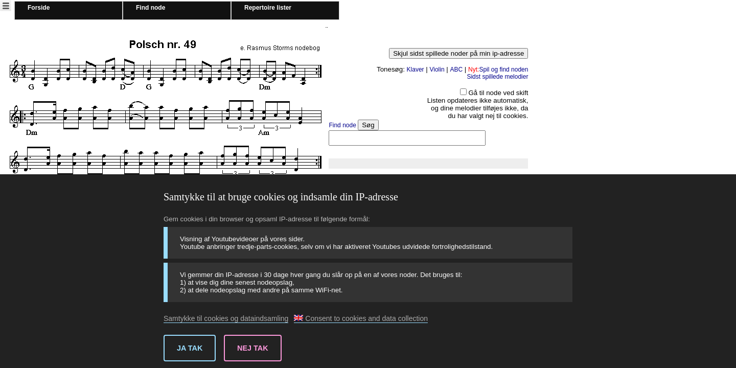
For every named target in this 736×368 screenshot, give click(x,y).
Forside (39, 7)
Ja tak (189, 348)
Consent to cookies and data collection (361, 318)
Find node (150, 7)
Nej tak (252, 348)
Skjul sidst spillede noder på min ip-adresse (458, 53)
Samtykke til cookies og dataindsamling (226, 318)
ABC (456, 69)
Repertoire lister (267, 7)
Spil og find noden (498, 69)
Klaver (415, 69)
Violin (436, 69)
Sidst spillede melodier (497, 76)
